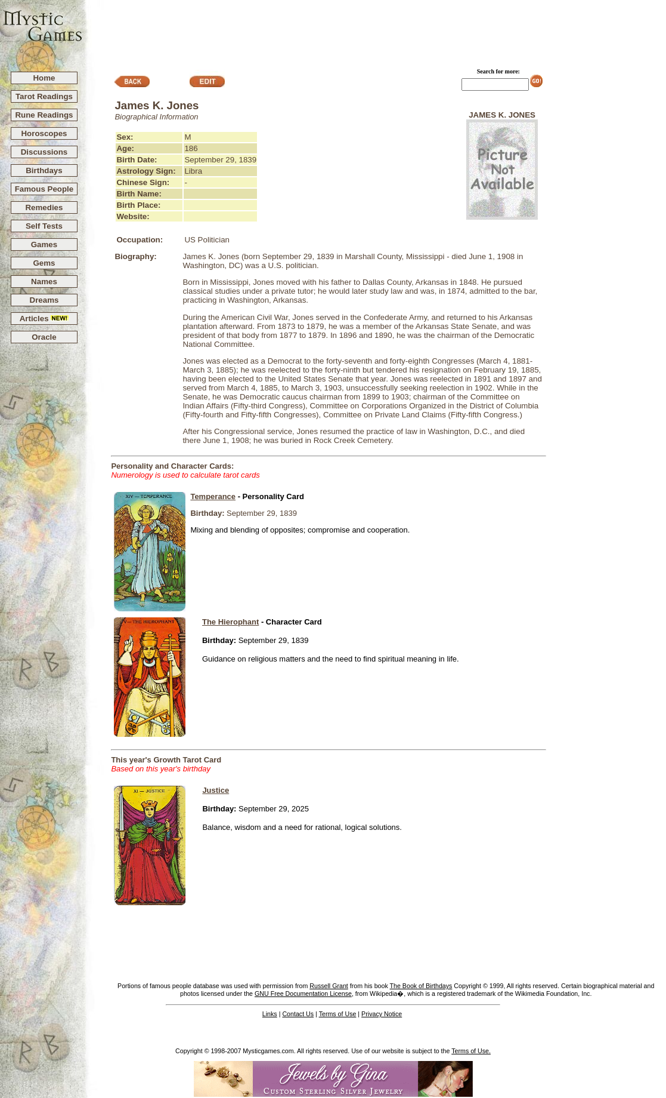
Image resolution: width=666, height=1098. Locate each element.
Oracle (44, 337)
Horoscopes (44, 133)
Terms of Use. (471, 1050)
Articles (44, 318)
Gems (44, 263)
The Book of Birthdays (421, 985)
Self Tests (44, 226)
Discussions (44, 151)
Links (269, 1013)
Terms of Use (338, 1013)
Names (44, 281)
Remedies (44, 207)
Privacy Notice (381, 1013)
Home (44, 77)
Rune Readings (44, 114)
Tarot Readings (44, 96)
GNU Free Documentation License (303, 993)
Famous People (44, 188)
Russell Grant (328, 985)
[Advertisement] (374, 30)
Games (44, 244)
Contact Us (298, 1013)
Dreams (44, 300)
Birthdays (44, 170)
